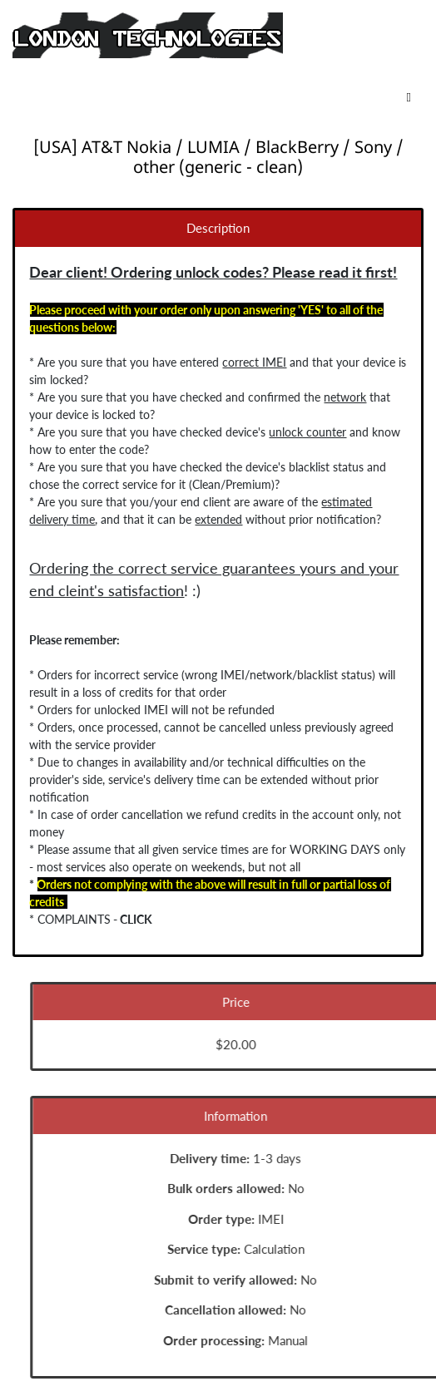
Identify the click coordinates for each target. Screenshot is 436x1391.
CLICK (133, 919)
